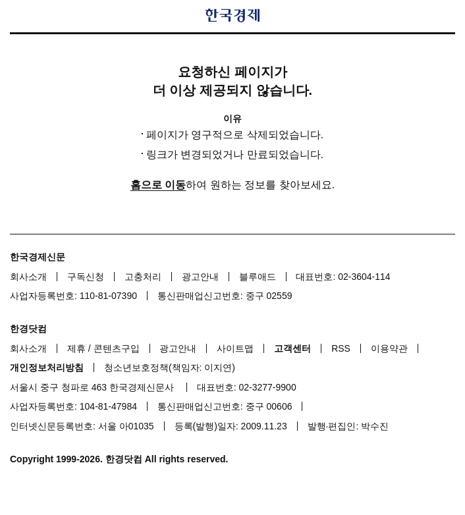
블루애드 (257, 276)
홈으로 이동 (158, 184)
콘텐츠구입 (117, 348)
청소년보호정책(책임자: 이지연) (169, 367)
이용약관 (389, 348)
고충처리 (142, 276)
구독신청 (85, 276)
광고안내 (200, 276)
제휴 (76, 348)
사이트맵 (235, 348)
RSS (340, 348)
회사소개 (28, 276)
